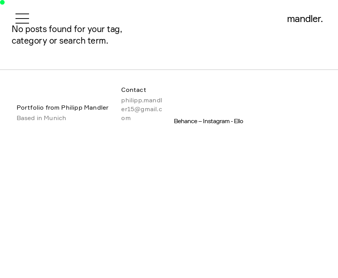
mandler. (305, 18)
